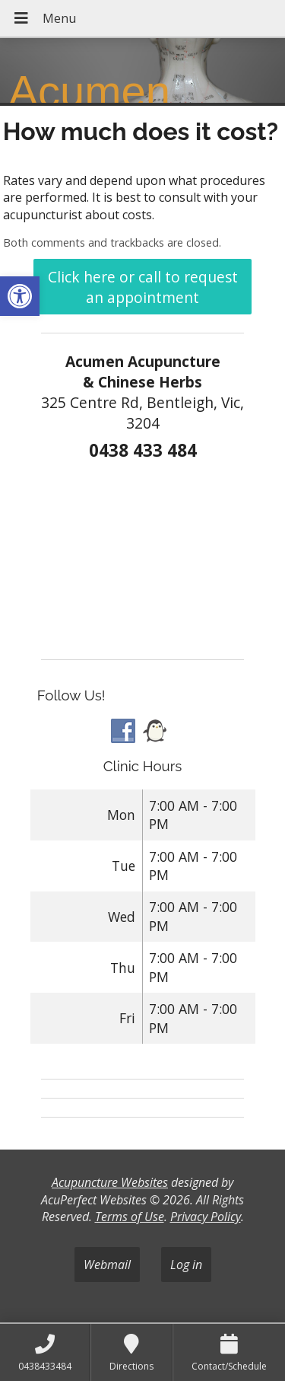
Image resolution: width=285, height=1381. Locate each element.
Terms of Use (129, 1216)
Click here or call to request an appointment (143, 287)
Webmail (107, 1264)
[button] (20, 296)
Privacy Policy (205, 1216)
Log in (186, 1264)
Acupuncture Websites (110, 1182)
